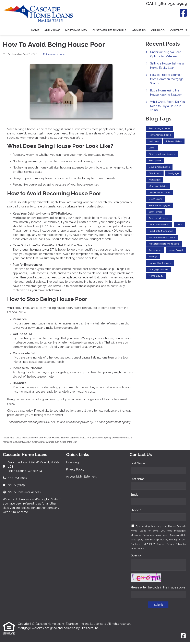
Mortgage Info (76, 30)
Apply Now (52, 30)
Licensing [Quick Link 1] (72, 462)
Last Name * (138, 479)
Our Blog (158, 30)
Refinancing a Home (54, 54)
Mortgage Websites (31, 628)
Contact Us (178, 30)
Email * (135, 494)
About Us (139, 30)
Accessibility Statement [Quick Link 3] (81, 476)
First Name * (138, 463)
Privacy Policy (174, 544)
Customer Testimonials (110, 30)
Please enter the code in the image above (158, 587)
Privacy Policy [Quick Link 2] (75, 469)
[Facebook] (183, 13)
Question (136, 555)
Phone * (136, 510)
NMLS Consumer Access (24, 492)
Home (35, 30)
